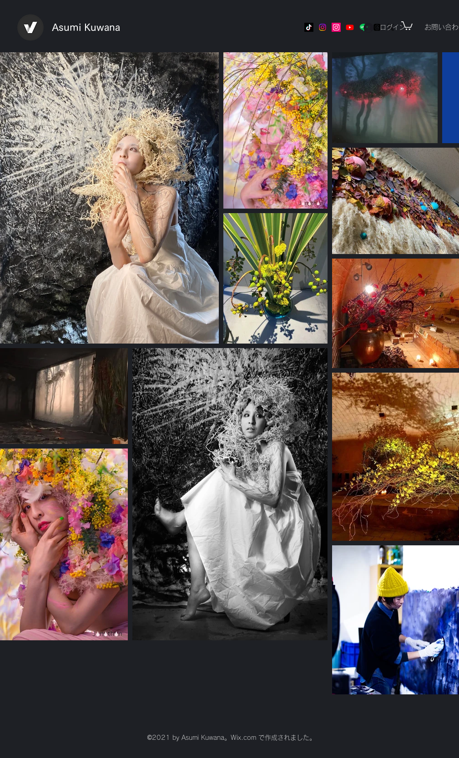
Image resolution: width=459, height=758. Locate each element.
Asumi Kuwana (86, 27)
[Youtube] (349, 27)
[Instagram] (322, 27)
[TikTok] (308, 27)
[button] (407, 25)
